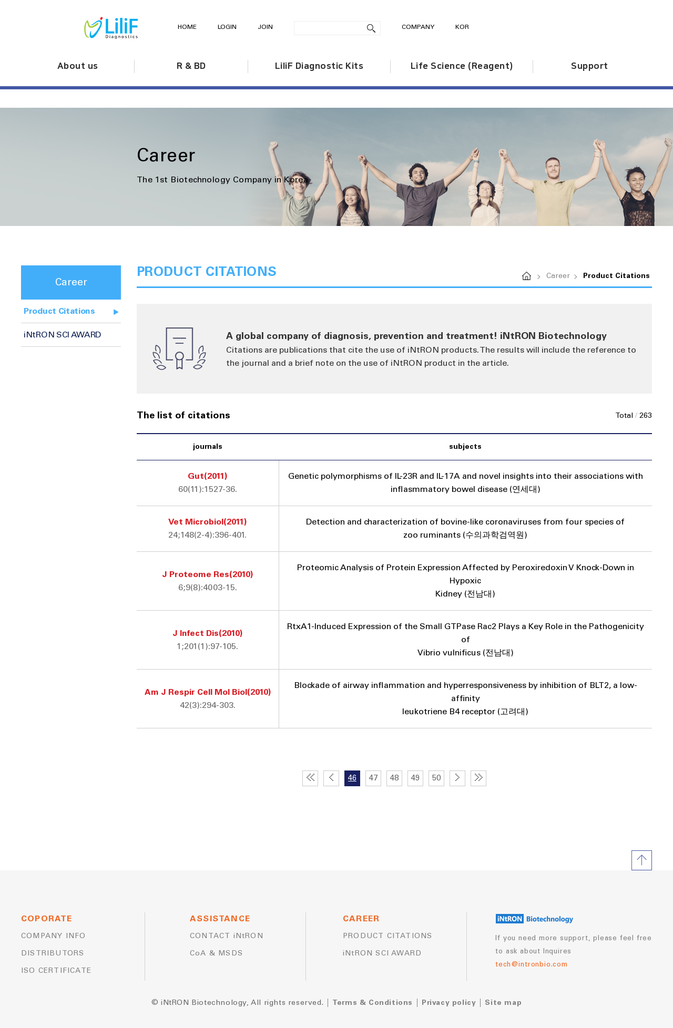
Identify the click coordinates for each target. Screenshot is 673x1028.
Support (589, 66)
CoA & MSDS (216, 953)
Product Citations (59, 311)
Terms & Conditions (372, 1002)
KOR (462, 27)
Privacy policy (449, 1002)
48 (394, 778)
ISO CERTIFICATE (56, 970)
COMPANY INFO (53, 936)
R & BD (191, 66)
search (371, 28)
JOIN (265, 27)
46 (352, 778)
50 (436, 778)
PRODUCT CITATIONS (387, 936)
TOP (641, 860)
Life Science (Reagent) (462, 66)
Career (558, 276)
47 (373, 778)
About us (77, 66)
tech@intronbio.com (531, 964)
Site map (503, 1002)
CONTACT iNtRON (226, 936)
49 (415, 778)
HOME (187, 27)
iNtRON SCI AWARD (62, 335)
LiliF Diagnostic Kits (319, 66)
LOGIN (227, 27)
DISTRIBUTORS (52, 953)
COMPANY (418, 27)
